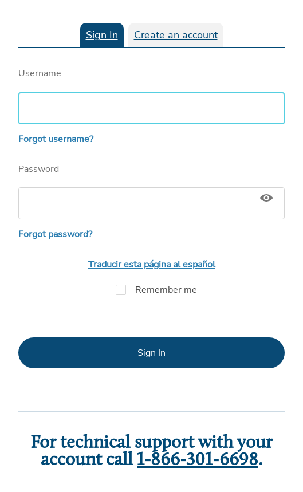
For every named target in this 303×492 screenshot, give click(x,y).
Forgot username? (55, 139)
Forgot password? (55, 234)
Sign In (102, 35)
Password (151, 191)
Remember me (152, 290)
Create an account (176, 35)
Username (151, 95)
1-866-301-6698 (197, 460)
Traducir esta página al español (151, 264)
